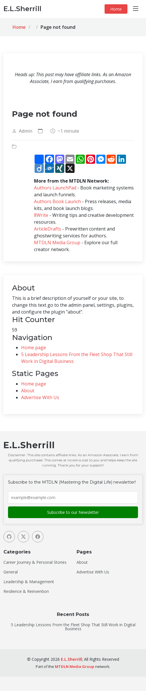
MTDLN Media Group (57, 242)
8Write (41, 215)
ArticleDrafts (47, 229)
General (10, 572)
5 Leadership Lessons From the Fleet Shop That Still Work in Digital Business (73, 627)
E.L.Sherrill (71, 659)
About (27, 390)
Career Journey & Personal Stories (35, 562)
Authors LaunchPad (55, 188)
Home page (33, 347)
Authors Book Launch (57, 201)
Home (116, 9)
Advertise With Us (40, 397)
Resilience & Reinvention (26, 591)
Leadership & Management (28, 582)
